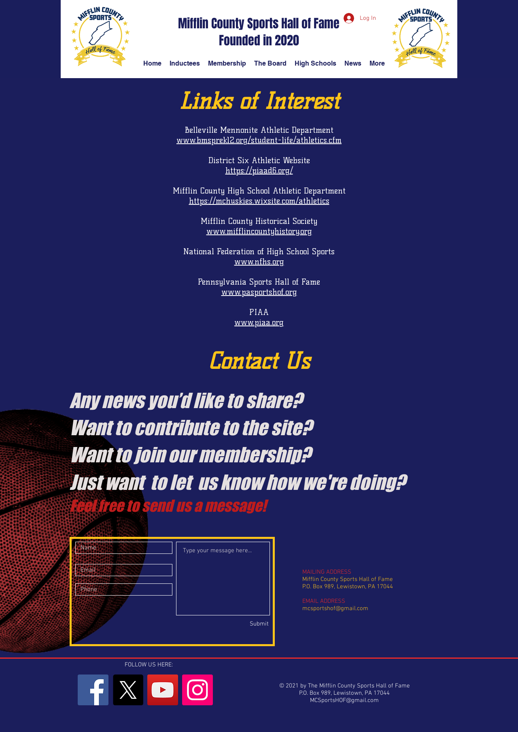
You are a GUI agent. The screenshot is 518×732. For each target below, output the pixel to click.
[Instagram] (197, 690)
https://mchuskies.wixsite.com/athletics (259, 201)
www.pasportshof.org (259, 292)
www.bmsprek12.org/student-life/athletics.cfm (259, 140)
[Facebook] (93, 690)
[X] (128, 690)
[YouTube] (162, 690)
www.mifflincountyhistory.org (259, 231)
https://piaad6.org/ (259, 170)
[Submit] (240, 624)
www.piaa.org (259, 322)
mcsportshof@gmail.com (335, 608)
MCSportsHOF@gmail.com (344, 700)
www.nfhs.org (259, 261)
